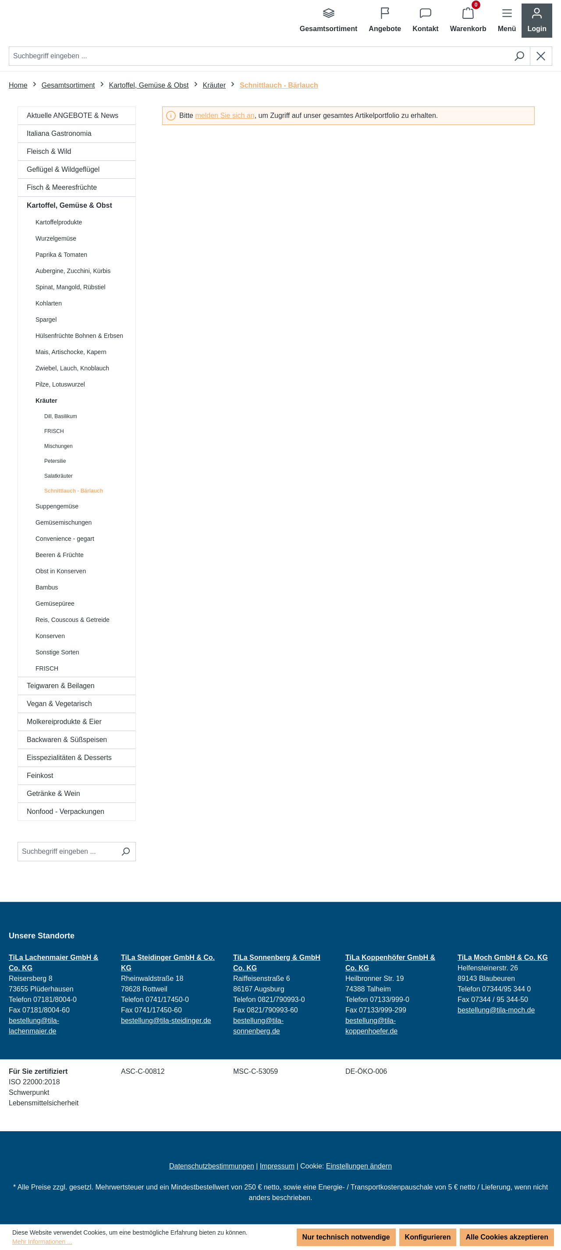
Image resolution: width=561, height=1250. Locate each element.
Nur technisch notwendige (346, 1237)
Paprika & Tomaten (61, 254)
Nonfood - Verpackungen (65, 811)
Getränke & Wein (53, 793)
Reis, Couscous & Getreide (73, 619)
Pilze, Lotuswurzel (60, 384)
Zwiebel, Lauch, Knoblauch (72, 368)
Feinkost (40, 775)
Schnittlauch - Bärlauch (73, 491)
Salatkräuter (58, 476)
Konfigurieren (428, 1237)
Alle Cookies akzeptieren (506, 1237)
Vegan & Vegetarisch (59, 703)
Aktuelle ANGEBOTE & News (72, 115)
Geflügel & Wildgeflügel (63, 169)
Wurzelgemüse (56, 238)
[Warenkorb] (468, 21)
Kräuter (46, 400)
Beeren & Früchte (60, 554)
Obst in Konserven (61, 571)
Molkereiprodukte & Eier (64, 721)
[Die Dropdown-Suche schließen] (541, 56)
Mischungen (58, 446)
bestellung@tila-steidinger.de (166, 1020)
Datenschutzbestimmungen (211, 1166)
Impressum (277, 1166)
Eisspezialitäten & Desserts (69, 757)
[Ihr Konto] (537, 21)
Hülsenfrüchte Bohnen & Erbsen (79, 335)
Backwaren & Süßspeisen (67, 739)
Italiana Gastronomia (59, 133)
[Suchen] (519, 56)
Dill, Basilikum (60, 416)
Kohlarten (49, 303)
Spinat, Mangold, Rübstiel (71, 287)
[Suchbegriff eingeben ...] (67, 851)
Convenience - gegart (65, 538)
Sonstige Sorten (57, 652)
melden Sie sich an (224, 115)
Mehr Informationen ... (42, 1241)
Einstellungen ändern (359, 1166)
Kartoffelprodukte (59, 222)
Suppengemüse (57, 506)
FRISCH (54, 431)
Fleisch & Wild (49, 151)
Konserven (50, 635)
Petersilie (55, 461)
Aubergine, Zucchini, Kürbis (73, 270)
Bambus (47, 587)
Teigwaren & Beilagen (61, 685)
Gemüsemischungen (64, 522)
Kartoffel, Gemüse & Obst (69, 205)
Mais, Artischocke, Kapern (71, 351)
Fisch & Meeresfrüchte (62, 187)
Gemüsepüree (55, 603)
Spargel (46, 319)
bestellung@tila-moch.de (496, 1010)
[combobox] (258, 56)
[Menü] (507, 21)
